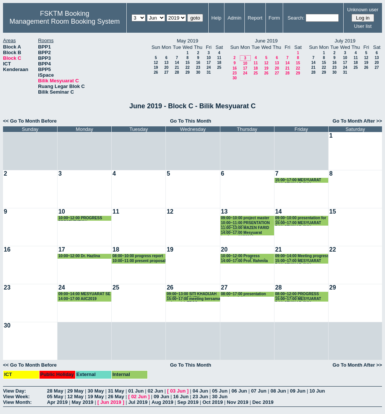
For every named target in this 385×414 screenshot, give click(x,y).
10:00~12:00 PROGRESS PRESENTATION (80, 218)
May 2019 (83, 402)
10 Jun (317, 391)
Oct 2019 (212, 402)
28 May (55, 391)
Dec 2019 (262, 402)
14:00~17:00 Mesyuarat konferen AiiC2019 (241, 233)
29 (187, 72)
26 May (116, 396)
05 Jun (219, 391)
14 (177, 63)
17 (208, 63)
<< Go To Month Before (30, 121)
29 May (75, 391)
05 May (55, 396)
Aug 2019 (162, 402)
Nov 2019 (237, 402)
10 (208, 58)
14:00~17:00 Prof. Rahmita (244, 261)
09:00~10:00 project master (245, 218)
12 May (75, 396)
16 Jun (180, 396)
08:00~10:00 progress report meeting (137, 256)
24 (208, 67)
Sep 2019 (188, 402)
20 (166, 67)
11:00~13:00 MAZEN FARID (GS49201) (245, 228)
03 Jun (177, 391)
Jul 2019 (137, 402)
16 (198, 63)
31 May (116, 391)
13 (166, 63)
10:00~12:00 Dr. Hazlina (79, 256)
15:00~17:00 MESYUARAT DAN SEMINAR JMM (298, 180)
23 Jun (200, 396)
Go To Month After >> (357, 121)
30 (198, 72)
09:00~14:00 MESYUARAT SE (84, 294)
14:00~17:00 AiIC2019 (77, 299)
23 (198, 67)
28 (177, 72)
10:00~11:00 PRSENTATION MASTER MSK (245, 223)
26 (156, 72)
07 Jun (259, 391)
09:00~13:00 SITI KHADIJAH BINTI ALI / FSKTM (192, 294)
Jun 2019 (110, 402)
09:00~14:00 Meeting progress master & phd (302, 256)
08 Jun (278, 391)
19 (156, 67)
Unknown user (362, 9)
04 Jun (200, 391)
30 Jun (219, 396)
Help (216, 18)
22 (187, 67)
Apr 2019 (57, 402)
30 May (96, 391)
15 (187, 63)
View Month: (17, 402)
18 (219, 63)
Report (255, 18)
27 (166, 72)
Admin (234, 18)
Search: (296, 18)
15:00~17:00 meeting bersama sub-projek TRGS (193, 299)
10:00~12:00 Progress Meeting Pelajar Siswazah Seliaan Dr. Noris (244, 256)
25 (219, 67)
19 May (96, 396)
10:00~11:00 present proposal (138, 261)
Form (274, 18)
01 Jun (136, 391)
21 (177, 67)
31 (208, 72)
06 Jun (239, 391)
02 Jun (155, 391)
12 (156, 63)
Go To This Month (190, 121)
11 (219, 58)
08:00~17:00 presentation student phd (243, 294)
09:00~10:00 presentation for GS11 (300, 218)
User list (362, 26)
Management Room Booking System (64, 21)
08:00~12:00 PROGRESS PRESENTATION (297, 294)
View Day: (14, 391)
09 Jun (297, 391)
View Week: (16, 396)
